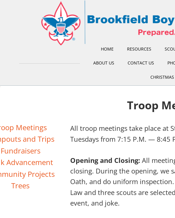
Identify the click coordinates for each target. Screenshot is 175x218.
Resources (139, 49)
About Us (103, 63)
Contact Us (141, 63)
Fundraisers (20, 151)
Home (107, 49)
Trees (20, 185)
